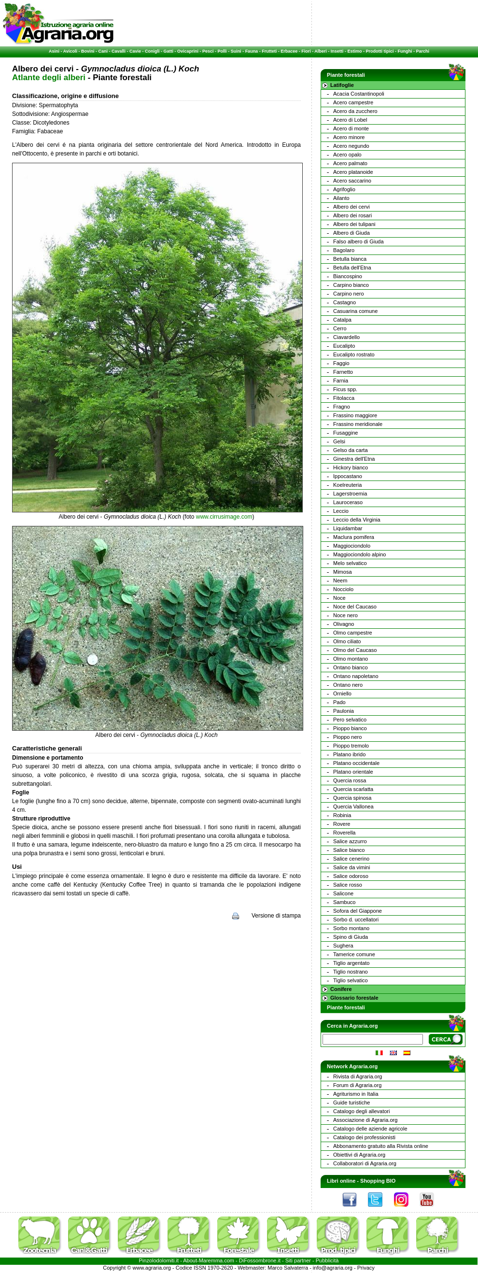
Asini (54, 51)
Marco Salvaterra (287, 1268)
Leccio (341, 511)
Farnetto (343, 372)
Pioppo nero (347, 737)
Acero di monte (351, 128)
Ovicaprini (187, 51)
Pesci (208, 51)
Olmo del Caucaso (355, 650)
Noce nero (345, 615)
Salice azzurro (350, 841)
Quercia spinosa (352, 798)
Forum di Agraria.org (357, 1085)
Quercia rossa (349, 780)
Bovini (88, 51)
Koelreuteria (347, 485)
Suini (236, 51)
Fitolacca (343, 398)
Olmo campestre (352, 633)
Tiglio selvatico (350, 980)
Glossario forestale (354, 998)
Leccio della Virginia (356, 520)
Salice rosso (347, 885)
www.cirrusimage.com (224, 516)
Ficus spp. (345, 389)
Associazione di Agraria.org (365, 1120)
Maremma (211, 1260)
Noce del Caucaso (355, 606)
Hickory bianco (350, 467)
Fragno (341, 407)
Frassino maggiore (355, 415)
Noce (339, 598)
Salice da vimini (351, 867)
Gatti (169, 51)
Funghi (404, 51)
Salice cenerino (351, 859)
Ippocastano (347, 476)
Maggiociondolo (351, 546)
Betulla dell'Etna (352, 267)
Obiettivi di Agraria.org (359, 1155)
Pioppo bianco (350, 728)
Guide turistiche (351, 1102)
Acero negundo (351, 146)
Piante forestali (346, 1007)
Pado (339, 702)
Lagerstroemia (350, 493)
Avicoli (70, 51)
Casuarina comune (355, 311)
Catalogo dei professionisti (364, 1137)
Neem (340, 580)
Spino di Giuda (350, 937)
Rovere (341, 824)
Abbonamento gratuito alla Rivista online (380, 1146)
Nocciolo (343, 589)
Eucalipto (344, 346)
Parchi (422, 51)
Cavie (135, 51)
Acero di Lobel (350, 120)
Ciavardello (346, 337)
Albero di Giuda (351, 233)
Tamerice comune (354, 954)
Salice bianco (349, 850)
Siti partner (298, 1260)
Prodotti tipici (380, 51)
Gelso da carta (350, 450)
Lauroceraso (348, 502)
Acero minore (349, 137)
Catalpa (342, 320)
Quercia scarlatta (353, 789)
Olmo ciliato (347, 641)
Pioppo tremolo (351, 746)
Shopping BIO (377, 1181)
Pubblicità (327, 1260)
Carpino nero (348, 294)
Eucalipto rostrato (354, 354)
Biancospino (347, 276)
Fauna (251, 51)
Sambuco (344, 902)
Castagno (344, 302)
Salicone (343, 893)
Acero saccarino (352, 181)
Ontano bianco (350, 667)
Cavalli (119, 51)
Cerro (340, 328)
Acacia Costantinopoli (358, 94)
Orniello (342, 693)
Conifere (341, 989)
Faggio (341, 363)
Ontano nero (348, 685)
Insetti (337, 51)
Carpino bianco (351, 285)
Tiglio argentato (351, 963)
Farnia (340, 380)
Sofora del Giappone (357, 911)
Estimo (354, 51)
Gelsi (339, 441)
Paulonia (343, 711)
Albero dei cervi (351, 207)
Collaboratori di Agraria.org (364, 1163)
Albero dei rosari (352, 215)
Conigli (152, 51)
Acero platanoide (353, 172)
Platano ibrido (349, 754)
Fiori (306, 51)
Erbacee (289, 51)
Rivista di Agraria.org (357, 1076)
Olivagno (343, 624)
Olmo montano (350, 659)
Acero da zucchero (355, 111)
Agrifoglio (344, 189)
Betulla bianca (349, 259)
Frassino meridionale (357, 424)
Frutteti (269, 51)
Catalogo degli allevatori (361, 1111)
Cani (103, 51)
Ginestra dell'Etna (354, 459)
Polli (222, 51)
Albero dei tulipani (354, 224)
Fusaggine (345, 433)
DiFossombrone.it (260, 1260)
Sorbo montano (351, 928)
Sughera (343, 945)
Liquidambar (348, 528)
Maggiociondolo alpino (359, 554)
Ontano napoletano (356, 676)
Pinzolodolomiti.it (159, 1260)
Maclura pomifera (353, 537)
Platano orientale (353, 772)
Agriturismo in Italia (356, 1094)
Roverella (344, 832)
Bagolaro (343, 250)
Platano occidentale (356, 763)
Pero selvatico (349, 719)
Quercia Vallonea (353, 806)
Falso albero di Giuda (358, 241)
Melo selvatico (350, 563)
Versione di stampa (276, 915)
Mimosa (342, 572)
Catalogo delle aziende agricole (370, 1129)
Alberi (320, 51)
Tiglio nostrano (350, 972)
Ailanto (341, 198)
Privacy (366, 1268)
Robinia (342, 815)
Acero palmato (350, 163)
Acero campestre (353, 102)
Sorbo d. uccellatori (356, 919)
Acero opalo (347, 154)
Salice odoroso (350, 876)
